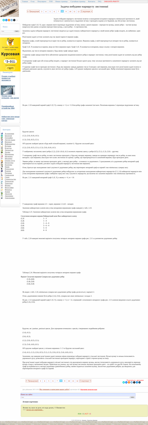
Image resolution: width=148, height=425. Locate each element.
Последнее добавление (92, 420)
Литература (9, 150)
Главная (25, 1)
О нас (33, 1)
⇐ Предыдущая (33, 11)
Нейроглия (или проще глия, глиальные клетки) (11, 119)
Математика (9, 154)
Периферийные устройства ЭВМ (8, 107)
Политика (8, 165)
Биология (8, 136)
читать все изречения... (34, 410)
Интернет (8, 142)
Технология (9, 181)
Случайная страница (77, 1)
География (9, 138)
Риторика (8, 173)
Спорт (7, 177)
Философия (9, 188)
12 (78, 12)
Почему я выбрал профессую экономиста (8, 78)
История (8, 146)
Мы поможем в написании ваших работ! (54, 389)
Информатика (10, 144)
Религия (8, 171)
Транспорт (9, 183)
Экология (8, 194)
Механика (8, 158)
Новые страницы (61, 1)
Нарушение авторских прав (89, 389)
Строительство (10, 179)
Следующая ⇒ (86, 11)
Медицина (9, 156)
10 (70, 12)
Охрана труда (10, 161)
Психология (9, 169)
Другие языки (10, 140)
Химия (7, 192)
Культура (8, 148)
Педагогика (9, 163)
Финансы (8, 190)
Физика (7, 185)
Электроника (10, 198)
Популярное (42, 1)
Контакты (91, 1)
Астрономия (9, 134)
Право (7, 167)
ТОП (51, 1)
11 (74, 12)
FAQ (99, 1)
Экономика (9, 196)
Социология (9, 175)
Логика (7, 152)
